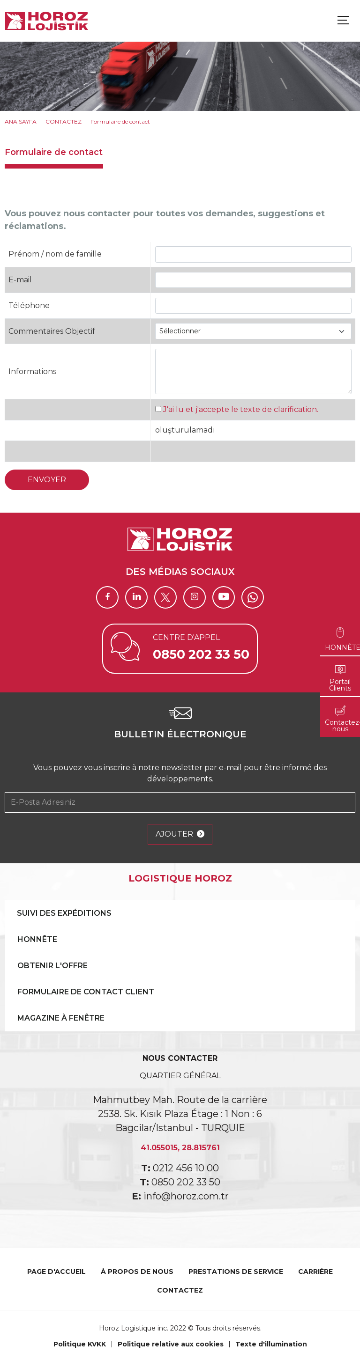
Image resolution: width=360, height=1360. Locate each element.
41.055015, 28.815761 (180, 1147)
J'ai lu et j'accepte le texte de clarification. (240, 409)
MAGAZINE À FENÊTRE (61, 1018)
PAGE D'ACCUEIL (56, 1271)
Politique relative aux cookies (171, 1344)
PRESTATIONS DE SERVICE (235, 1271)
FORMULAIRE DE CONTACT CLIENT (85, 991)
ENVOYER (47, 479)
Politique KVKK (79, 1344)
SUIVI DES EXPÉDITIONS (64, 913)
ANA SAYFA (21, 121)
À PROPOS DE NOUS (137, 1271)
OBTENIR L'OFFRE (52, 965)
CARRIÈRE (315, 1271)
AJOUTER (180, 834)
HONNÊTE (37, 939)
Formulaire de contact (120, 121)
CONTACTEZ (63, 121)
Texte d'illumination (271, 1344)
